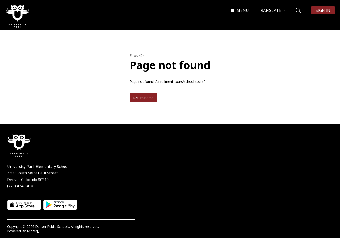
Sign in (323, 10)
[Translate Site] (272, 10)
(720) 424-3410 (20, 186)
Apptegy (33, 231)
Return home (143, 98)
